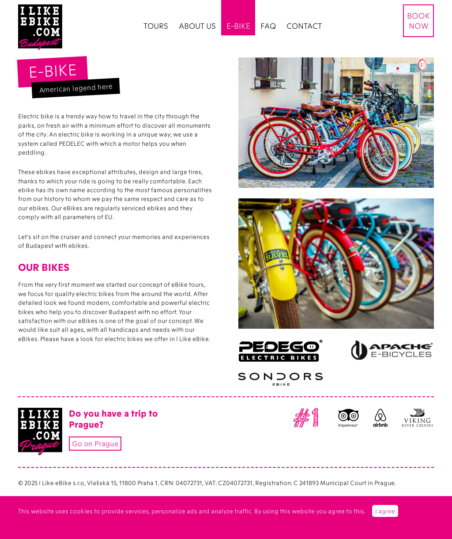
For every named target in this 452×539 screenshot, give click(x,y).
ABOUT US (197, 25)
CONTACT (304, 25)
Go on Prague (95, 443)
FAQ (268, 25)
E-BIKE (238, 25)
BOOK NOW (418, 20)
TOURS (155, 25)
